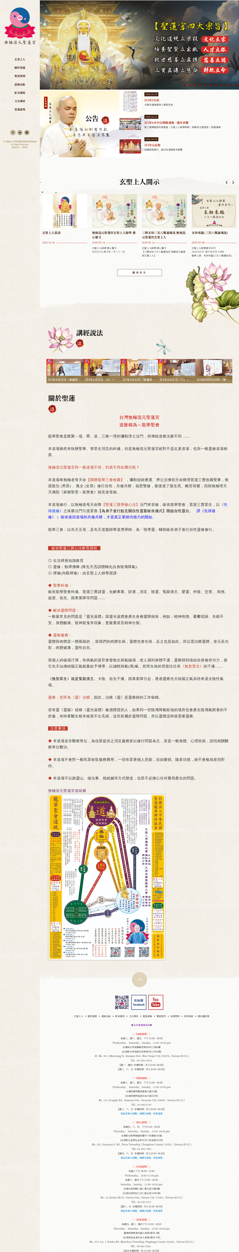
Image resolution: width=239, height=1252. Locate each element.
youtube (155, 979)
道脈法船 (19, 84)
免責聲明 (175, 993)
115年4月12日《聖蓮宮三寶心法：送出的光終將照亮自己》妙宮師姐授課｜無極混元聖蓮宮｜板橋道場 (139, 357)
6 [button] (210, 85)
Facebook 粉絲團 (138, 979)
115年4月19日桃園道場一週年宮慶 (179, 124)
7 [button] (216, 85)
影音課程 (19, 93)
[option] (139, 45)
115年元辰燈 (179, 146)
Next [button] (233, 182)
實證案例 (19, 76)
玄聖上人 (19, 59)
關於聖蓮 (19, 68)
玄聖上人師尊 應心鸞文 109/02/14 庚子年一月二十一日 (114, 225)
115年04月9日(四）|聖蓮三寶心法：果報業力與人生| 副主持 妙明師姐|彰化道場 (213, 357)
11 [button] (236, 85)
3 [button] (195, 85)
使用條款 (188, 993)
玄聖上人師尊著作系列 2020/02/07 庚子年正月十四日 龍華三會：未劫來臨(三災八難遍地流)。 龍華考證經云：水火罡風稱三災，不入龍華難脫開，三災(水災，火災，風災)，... (214, 225)
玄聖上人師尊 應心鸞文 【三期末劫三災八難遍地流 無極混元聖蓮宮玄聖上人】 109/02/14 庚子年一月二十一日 (164, 225)
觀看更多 (139, 272)
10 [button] (231, 85)
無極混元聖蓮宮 (20, 27)
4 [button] (200, 85)
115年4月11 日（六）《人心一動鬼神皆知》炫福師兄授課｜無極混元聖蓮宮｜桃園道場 (176, 357)
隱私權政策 (203, 993)
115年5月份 (179, 101)
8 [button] (221, 85)
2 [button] (190, 85)
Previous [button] (226, 182)
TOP (139, 956)
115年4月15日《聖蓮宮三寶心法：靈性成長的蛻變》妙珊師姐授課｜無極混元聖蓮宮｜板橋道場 (65, 357)
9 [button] (226, 85)
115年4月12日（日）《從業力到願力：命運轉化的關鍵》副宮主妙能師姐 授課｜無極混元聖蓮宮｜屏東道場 (102, 357)
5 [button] (205, 85)
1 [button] (185, 85)
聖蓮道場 (19, 109)
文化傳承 (19, 101)
